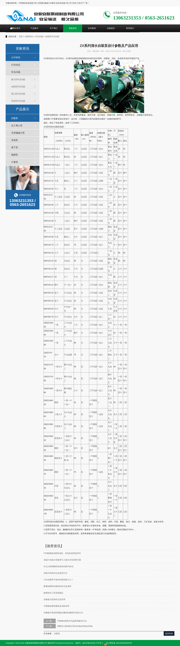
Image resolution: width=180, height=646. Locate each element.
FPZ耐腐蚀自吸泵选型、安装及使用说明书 (62, 553)
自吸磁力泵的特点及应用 (54, 599)
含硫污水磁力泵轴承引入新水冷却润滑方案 (62, 560)
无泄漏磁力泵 (18, 133)
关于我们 (54, 28)
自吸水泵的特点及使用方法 (55, 573)
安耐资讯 (73, 28)
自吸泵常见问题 (52, 36)
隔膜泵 (14, 155)
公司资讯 (15, 57)
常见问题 (39, 36)
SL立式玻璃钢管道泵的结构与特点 (59, 566)
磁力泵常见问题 (18, 79)
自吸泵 (14, 118)
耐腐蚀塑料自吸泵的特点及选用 (57, 586)
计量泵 (14, 162)
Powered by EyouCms (64, 643)
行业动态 (15, 65)
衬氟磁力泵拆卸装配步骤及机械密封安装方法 (63, 612)
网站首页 (16, 28)
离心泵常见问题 (18, 94)
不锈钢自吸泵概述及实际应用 (56, 606)
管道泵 (14, 140)
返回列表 (169, 633)
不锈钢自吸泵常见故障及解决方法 (72, 621)
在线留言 (111, 28)
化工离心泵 (16, 125)
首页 (21, 36)
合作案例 (92, 28)
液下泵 (14, 147)
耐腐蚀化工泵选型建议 (53, 593)
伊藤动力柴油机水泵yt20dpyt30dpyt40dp (75, 626)
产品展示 (34, 28)
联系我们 (130, 28)
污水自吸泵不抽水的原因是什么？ (58, 579)
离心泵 (69, 115)
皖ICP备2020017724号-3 (93, 643)
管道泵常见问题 (18, 101)
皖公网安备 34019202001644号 (118, 643)
